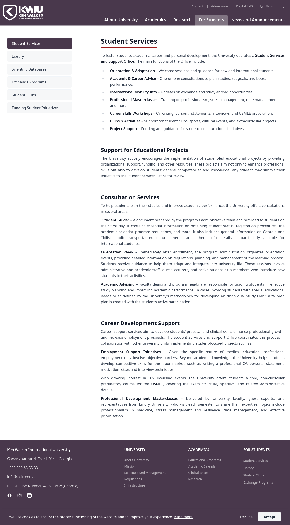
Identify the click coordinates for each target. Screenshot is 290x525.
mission (130, 466)
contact (197, 6)
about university (136, 460)
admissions (219, 6)
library (248, 468)
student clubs (253, 475)
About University (121, 19)
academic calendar (202, 466)
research (195, 479)
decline (246, 516)
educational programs (204, 460)
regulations (133, 479)
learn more (183, 516)
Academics (155, 19)
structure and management (145, 473)
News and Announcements (258, 19)
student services (255, 461)
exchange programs (258, 482)
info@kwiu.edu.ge (21, 476)
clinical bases (198, 473)
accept (269, 516)
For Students (211, 19)
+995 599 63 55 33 (22, 467)
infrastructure (134, 485)
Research (182, 19)
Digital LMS (244, 6)
